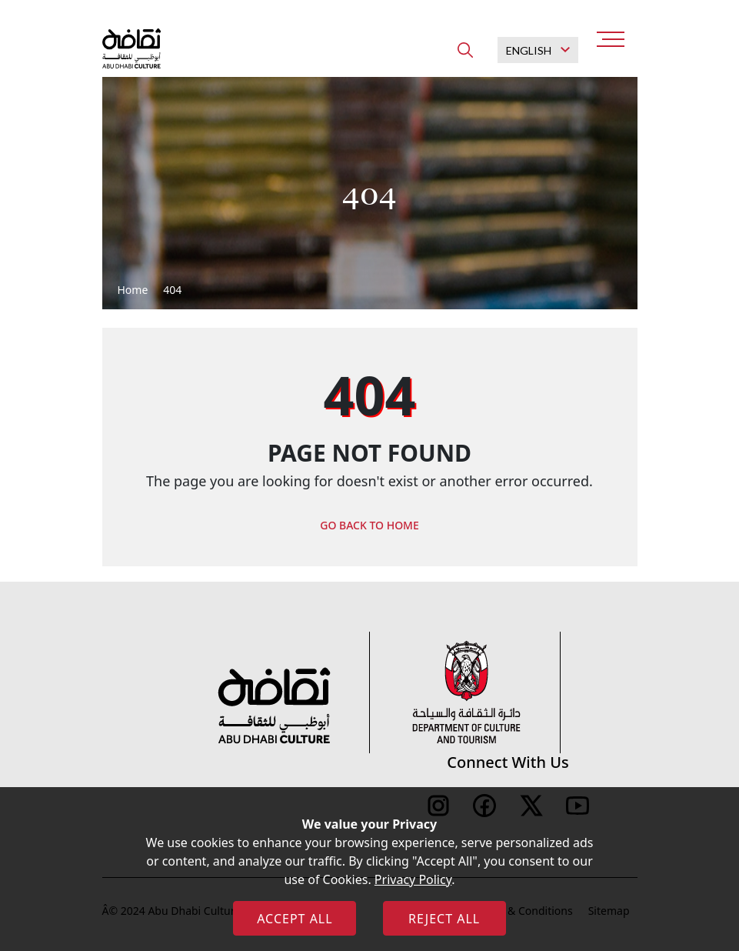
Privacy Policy (412, 879)
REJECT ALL (444, 918)
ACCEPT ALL (294, 918)
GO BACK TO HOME (369, 525)
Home (133, 289)
